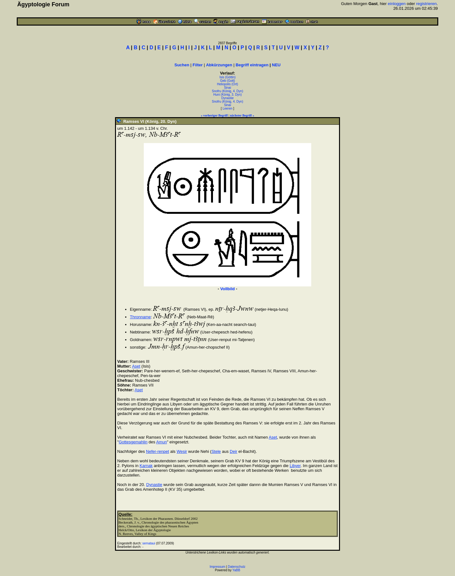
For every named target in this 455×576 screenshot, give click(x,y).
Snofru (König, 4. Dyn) (227, 91)
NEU (276, 65)
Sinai (227, 87)
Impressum (217, 566)
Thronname (140, 317)
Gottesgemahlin (133, 442)
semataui (149, 543)
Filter (198, 65)
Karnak (146, 465)
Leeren (227, 108)
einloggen (396, 3)
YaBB (236, 570)
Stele (216, 451)
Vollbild (227, 288)
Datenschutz (237, 566)
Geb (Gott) (227, 80)
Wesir (182, 451)
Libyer (295, 465)
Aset (136, 366)
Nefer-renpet (157, 451)
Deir (233, 451)
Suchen (181, 65)
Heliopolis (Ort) (227, 84)
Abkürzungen (219, 65)
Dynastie (227, 98)
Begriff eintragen (252, 65)
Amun (161, 442)
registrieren (426, 3)
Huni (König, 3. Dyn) (227, 94)
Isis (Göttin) (227, 77)
